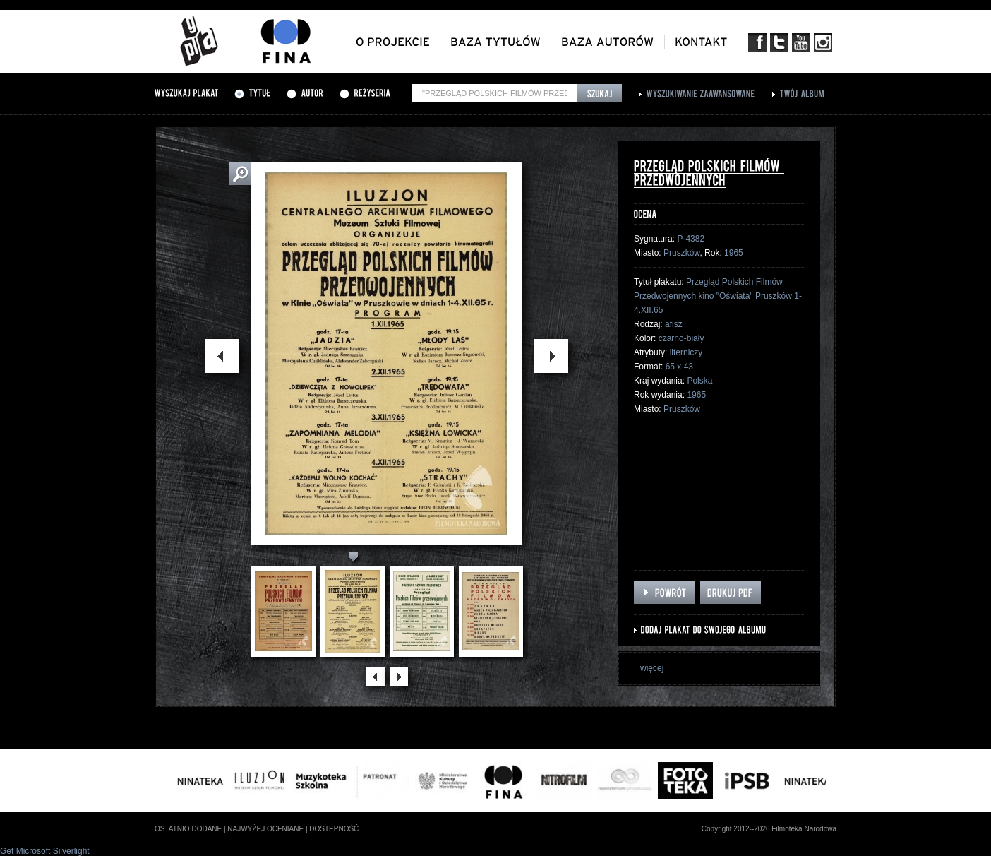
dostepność (334, 829)
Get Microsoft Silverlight (45, 851)
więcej (651, 668)
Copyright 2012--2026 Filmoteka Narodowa (769, 829)
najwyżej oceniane (265, 829)
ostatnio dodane (188, 829)
